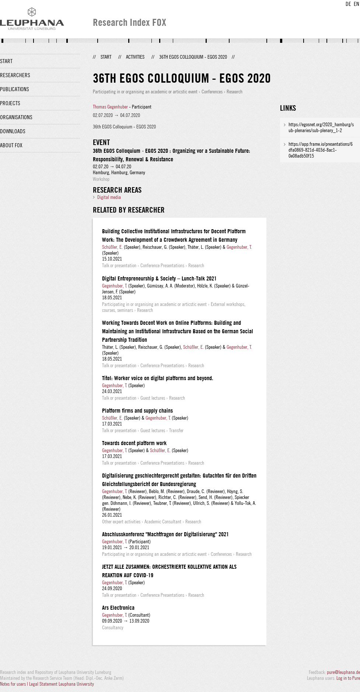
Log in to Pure (348, 678)
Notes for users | (14, 684)
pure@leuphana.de (343, 672)
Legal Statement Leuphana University (61, 684)
